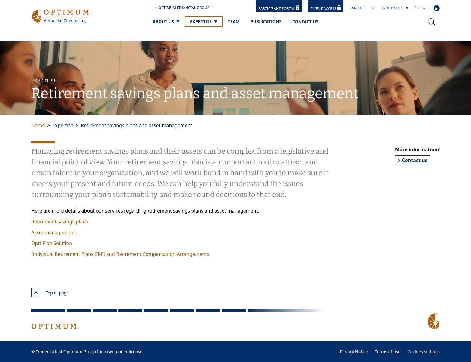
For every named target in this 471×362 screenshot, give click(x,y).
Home (38, 125)
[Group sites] (395, 8)
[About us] (166, 21)
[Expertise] (204, 21)
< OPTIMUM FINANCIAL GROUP (182, 7)
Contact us (412, 160)
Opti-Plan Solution (51, 243)
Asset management (53, 232)
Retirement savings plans (59, 221)
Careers (356, 8)
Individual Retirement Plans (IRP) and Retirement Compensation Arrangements (120, 254)
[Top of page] (36, 292)
